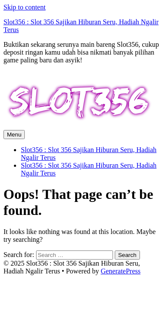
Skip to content (24, 7)
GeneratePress (121, 271)
